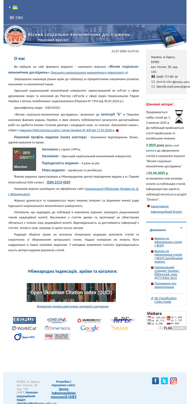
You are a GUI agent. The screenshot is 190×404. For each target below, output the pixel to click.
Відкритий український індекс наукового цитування (73, 306)
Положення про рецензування (165, 285)
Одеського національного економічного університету (88, 73)
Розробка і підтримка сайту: (64, 383)
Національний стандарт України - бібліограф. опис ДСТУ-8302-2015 (167, 272)
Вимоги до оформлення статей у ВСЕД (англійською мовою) (169, 256)
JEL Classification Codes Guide (166, 300)
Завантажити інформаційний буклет (166, 208)
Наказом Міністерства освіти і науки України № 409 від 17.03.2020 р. (67, 130)
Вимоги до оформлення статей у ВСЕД (168, 241)
